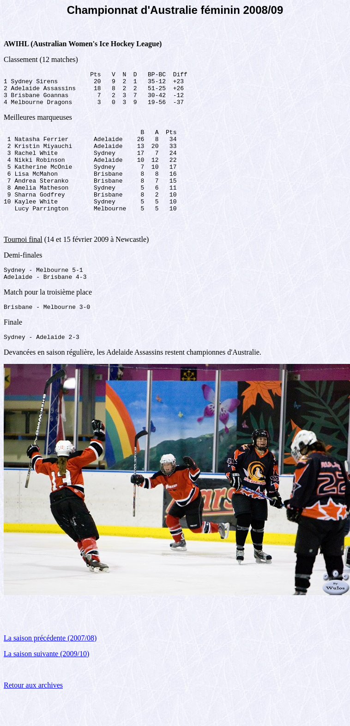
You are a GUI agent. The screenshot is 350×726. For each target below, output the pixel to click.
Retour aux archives (33, 714)
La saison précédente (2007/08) (50, 667)
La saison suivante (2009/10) (46, 683)
